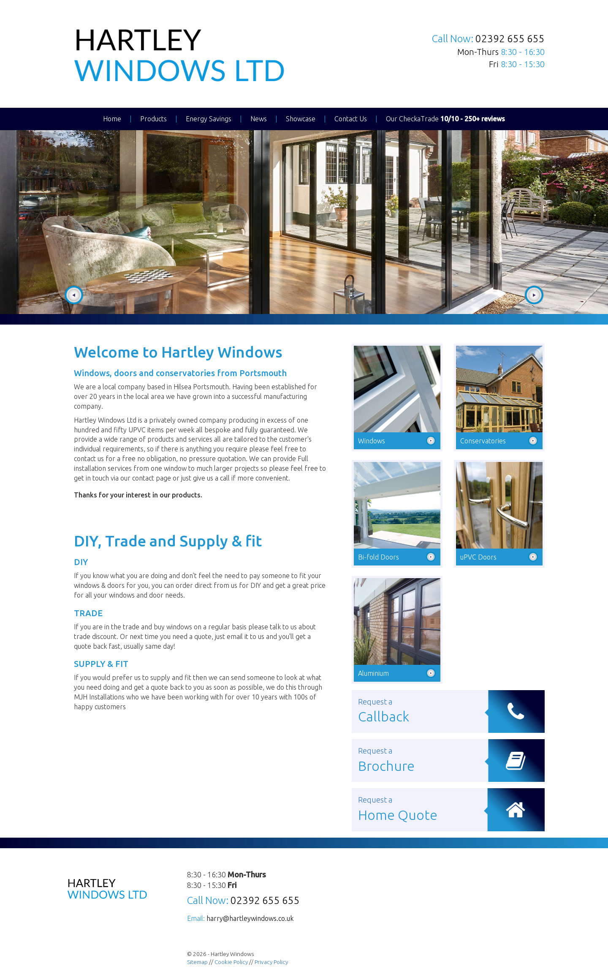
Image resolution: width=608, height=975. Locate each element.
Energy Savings (208, 119)
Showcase (300, 119)
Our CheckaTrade (445, 119)
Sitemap (197, 962)
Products (153, 119)
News (258, 119)
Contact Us (350, 119)
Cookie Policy (231, 962)
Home (112, 119)
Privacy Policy (271, 962)
